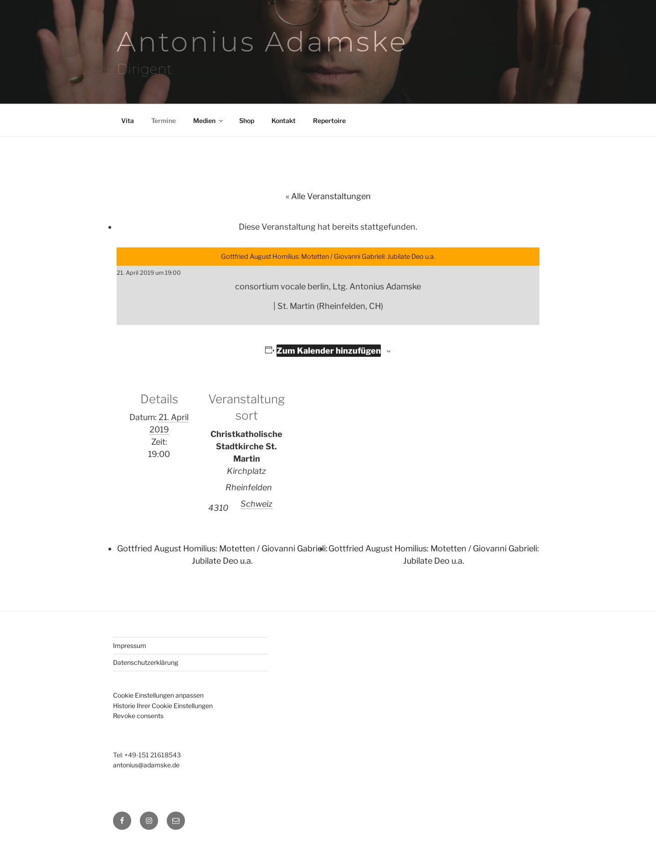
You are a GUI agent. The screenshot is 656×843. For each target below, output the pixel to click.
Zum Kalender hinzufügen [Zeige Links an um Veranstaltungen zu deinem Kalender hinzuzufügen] (329, 350)
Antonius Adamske (262, 41)
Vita (127, 120)
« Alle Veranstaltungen (328, 196)
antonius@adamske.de (146, 765)
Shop (246, 120)
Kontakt (284, 120)
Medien (208, 120)
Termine (163, 120)
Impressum (129, 645)
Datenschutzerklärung (145, 662)
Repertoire (329, 120)
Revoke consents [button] (138, 716)
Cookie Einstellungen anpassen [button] (158, 695)
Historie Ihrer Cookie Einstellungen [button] (163, 705)
